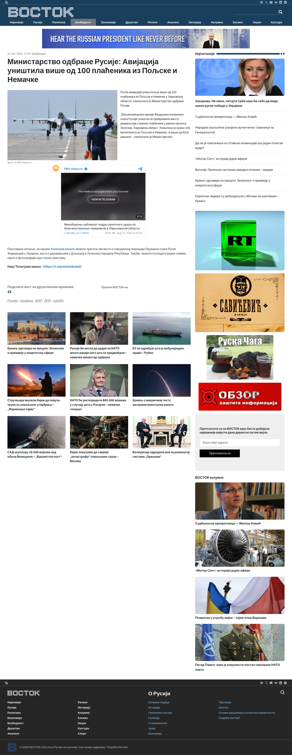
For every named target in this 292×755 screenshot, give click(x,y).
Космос (238, 22)
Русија (37, 22)
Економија (108, 22)
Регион (152, 22)
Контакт (224, 707)
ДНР (38, 301)
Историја (154, 707)
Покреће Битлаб (229, 717)
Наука (257, 22)
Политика (58, 22)
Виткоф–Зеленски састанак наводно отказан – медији (234, 170)
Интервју (195, 22)
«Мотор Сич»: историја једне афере (221, 159)
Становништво (157, 723)
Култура (276, 22)
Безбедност (83, 22)
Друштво (132, 22)
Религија (153, 717)
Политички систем (160, 712)
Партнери (225, 702)
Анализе (173, 22)
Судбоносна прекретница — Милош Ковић (226, 117)
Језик (151, 728)
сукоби (58, 301)
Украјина (26, 301)
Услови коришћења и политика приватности (247, 712)
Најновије (16, 22)
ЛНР (47, 301)
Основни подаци (158, 702)
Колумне (217, 22)
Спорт (82, 733)
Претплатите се (219, 453)
